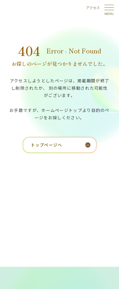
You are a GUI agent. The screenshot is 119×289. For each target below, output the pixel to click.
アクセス (93, 8)
